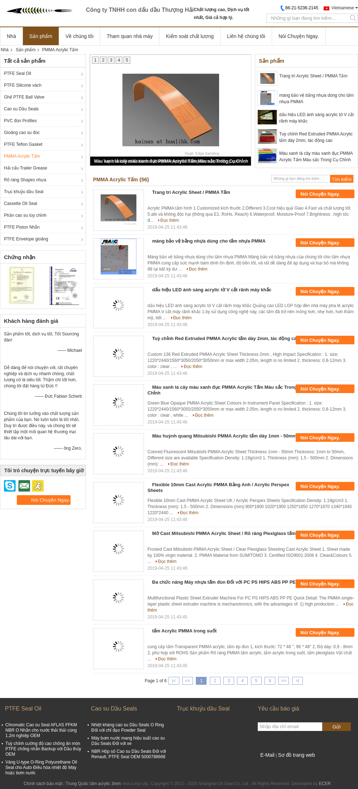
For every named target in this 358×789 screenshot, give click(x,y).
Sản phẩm (40, 36)
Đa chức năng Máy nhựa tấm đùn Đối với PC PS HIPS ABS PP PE (224, 582)
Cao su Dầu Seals (21, 108)
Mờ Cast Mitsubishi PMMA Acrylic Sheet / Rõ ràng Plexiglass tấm (224, 533)
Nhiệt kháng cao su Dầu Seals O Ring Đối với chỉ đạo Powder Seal (127, 727)
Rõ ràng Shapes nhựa (25, 179)
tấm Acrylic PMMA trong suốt (184, 630)
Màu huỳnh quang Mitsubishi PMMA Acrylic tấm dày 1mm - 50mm (224, 436)
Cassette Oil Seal (20, 203)
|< (174, 680)
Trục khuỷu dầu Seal (23, 191)
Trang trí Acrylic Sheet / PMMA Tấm (313, 75)
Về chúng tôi (79, 36)
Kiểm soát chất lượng (190, 36)
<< (187, 680)
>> (283, 680)
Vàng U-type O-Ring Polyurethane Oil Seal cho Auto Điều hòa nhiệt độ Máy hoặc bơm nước (41, 767)
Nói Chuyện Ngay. (299, 36)
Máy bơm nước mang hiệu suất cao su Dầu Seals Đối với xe (128, 741)
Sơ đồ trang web (296, 755)
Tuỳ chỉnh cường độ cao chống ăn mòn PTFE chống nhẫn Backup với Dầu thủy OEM (43, 749)
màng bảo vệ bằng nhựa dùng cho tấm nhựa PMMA (316, 98)
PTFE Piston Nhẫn (22, 227)
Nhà (11, 36)
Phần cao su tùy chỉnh (25, 215)
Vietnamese (343, 7)
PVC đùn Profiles (20, 120)
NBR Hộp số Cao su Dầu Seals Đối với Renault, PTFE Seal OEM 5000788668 (128, 754)
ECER (325, 783)
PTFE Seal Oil (17, 73)
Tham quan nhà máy (130, 36)
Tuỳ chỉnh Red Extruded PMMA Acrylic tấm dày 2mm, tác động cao (316, 137)
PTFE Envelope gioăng (26, 239)
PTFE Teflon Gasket (23, 144)
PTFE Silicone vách (23, 85)
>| (297, 680)
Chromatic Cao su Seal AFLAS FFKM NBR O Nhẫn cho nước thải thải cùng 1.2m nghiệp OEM (41, 730)
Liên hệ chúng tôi (246, 36)
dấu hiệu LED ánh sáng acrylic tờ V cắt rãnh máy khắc (316, 118)
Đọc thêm (169, 220)
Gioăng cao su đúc (22, 132)
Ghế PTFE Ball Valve (24, 97)
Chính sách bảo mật (43, 783)
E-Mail (267, 755)
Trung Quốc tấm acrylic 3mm (93, 783)
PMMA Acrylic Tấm (22, 156)
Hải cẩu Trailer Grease (25, 168)
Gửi (336, 727)
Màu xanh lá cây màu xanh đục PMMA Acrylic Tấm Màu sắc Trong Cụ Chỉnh (171, 161)
